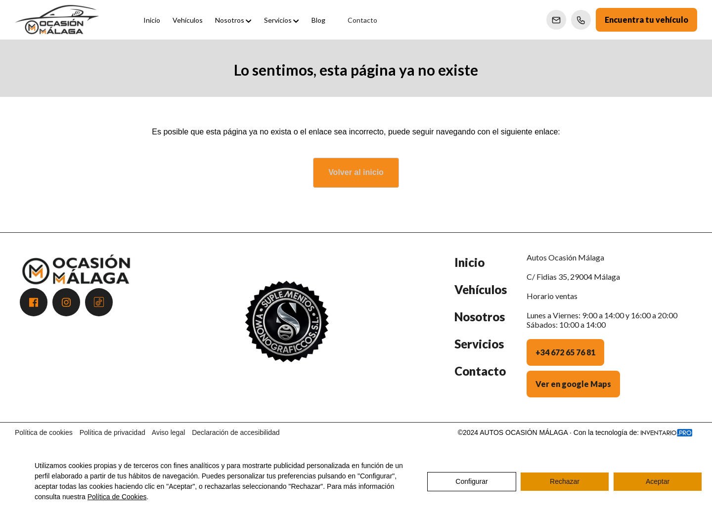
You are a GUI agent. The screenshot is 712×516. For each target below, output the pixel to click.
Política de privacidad (112, 432)
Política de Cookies (117, 497)
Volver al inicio (356, 172)
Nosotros (479, 316)
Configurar (471, 481)
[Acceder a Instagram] (66, 302)
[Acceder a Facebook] (33, 302)
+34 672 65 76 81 (565, 352)
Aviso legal (168, 432)
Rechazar (564, 481)
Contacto (480, 371)
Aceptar (657, 481)
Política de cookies (44, 432)
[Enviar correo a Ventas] (556, 20)
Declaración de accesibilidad (235, 432)
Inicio (469, 262)
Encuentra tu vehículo (646, 19)
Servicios (479, 344)
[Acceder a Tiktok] (99, 302)
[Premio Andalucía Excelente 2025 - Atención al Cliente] (286, 332)
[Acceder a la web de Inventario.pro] (666, 432)
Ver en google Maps (573, 383)
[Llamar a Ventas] (581, 20)
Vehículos (480, 289)
